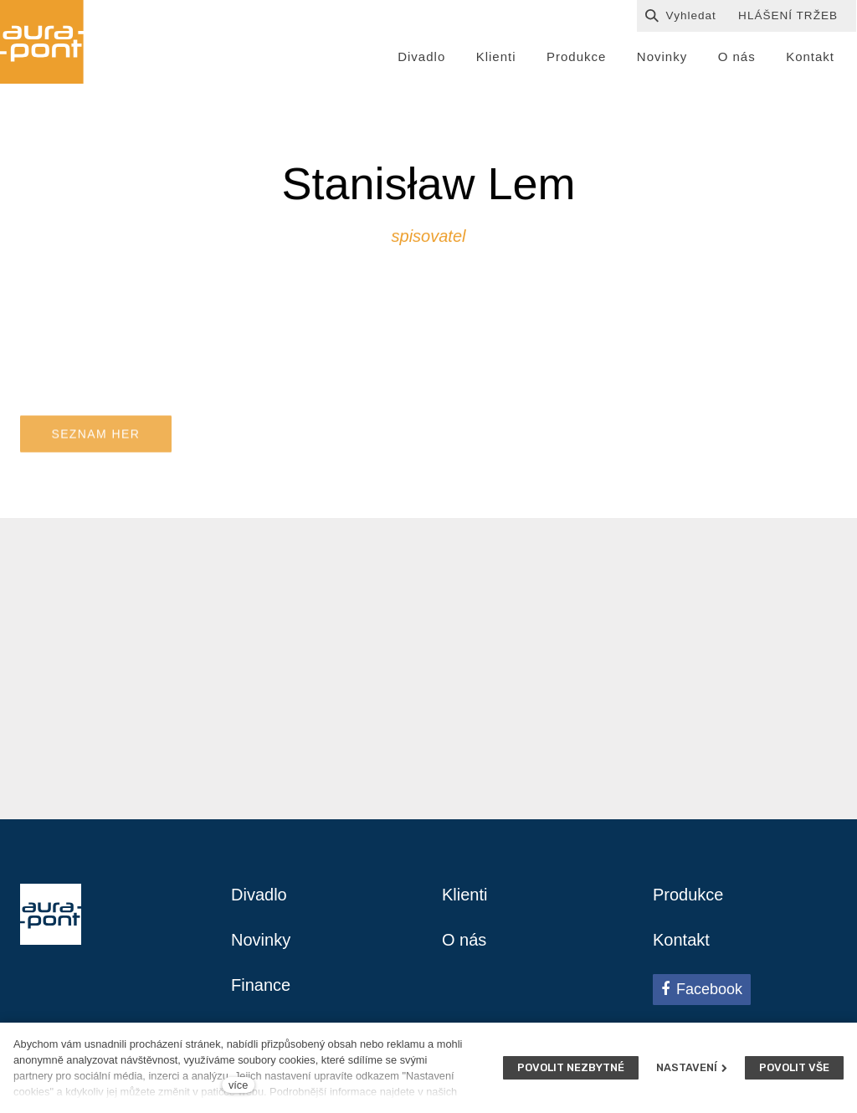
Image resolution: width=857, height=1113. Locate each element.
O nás (464, 940)
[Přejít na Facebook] (702, 989)
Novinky (260, 940)
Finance (260, 985)
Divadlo (259, 894)
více (238, 1085)
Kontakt (681, 940)
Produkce (688, 894)
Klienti (464, 894)
